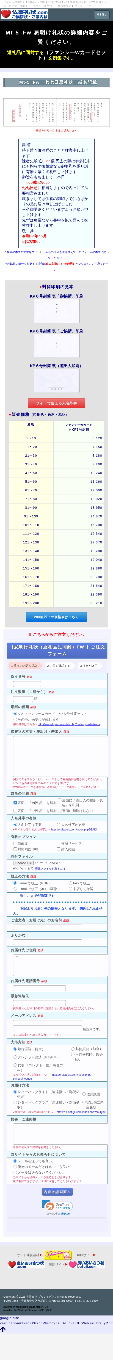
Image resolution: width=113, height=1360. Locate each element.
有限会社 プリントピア (40, 1296)
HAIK (49, 1310)
